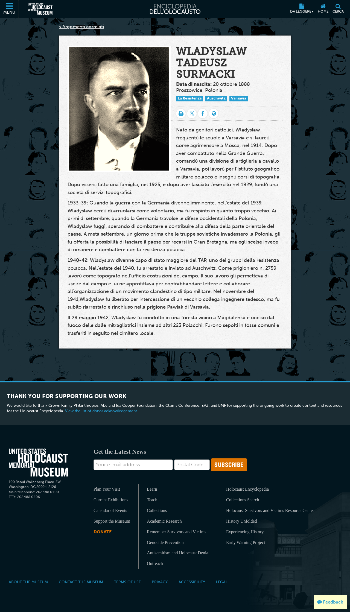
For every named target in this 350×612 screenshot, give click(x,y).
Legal (222, 581)
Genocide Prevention (165, 542)
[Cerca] (338, 9)
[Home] (323, 9)
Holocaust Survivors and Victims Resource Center (270, 510)
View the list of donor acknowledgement (101, 411)
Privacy (160, 581)
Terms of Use (127, 581)
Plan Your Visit (107, 489)
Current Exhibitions (111, 499)
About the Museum (28, 581)
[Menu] (9, 9)
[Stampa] (181, 113)
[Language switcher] (213, 113)
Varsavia (238, 98)
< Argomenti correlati (81, 26)
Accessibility (192, 581)
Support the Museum (112, 521)
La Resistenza (190, 98)
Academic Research (164, 521)
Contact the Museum (81, 581)
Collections (157, 510)
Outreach (155, 563)
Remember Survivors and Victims (176, 531)
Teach (152, 499)
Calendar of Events (110, 510)
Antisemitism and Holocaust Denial (178, 552)
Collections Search (242, 499)
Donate (103, 531)
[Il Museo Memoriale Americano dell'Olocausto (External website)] (40, 9)
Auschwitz (216, 98)
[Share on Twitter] (192, 113)
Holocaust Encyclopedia (247, 489)
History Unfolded (241, 521)
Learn (152, 489)
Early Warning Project (245, 542)
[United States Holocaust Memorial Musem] (38, 463)
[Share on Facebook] (203, 113)
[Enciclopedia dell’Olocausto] (175, 9)
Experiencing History (245, 531)
